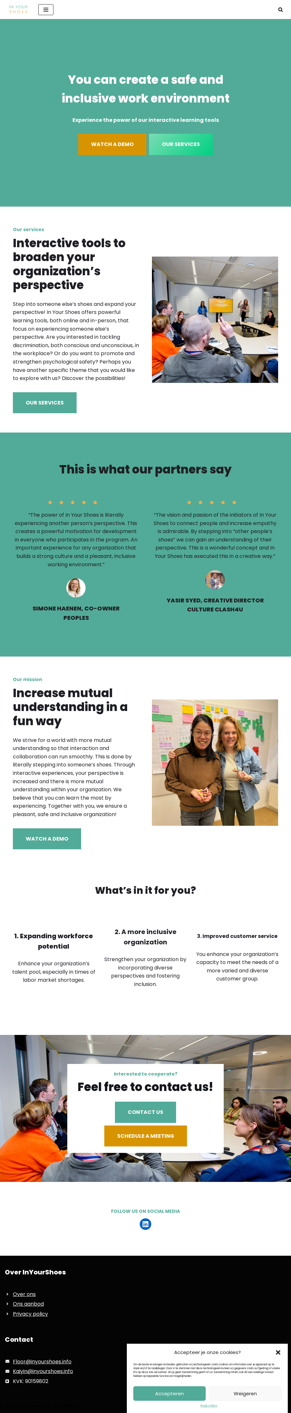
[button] (278, 1370)
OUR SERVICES (181, 144)
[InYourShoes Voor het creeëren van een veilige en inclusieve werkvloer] (17, 10)
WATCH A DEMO (112, 144)
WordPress (67, 1406)
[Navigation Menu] (45, 9)
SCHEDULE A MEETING (145, 1136)
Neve (11, 1406)
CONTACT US (145, 1112)
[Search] (280, 9)
